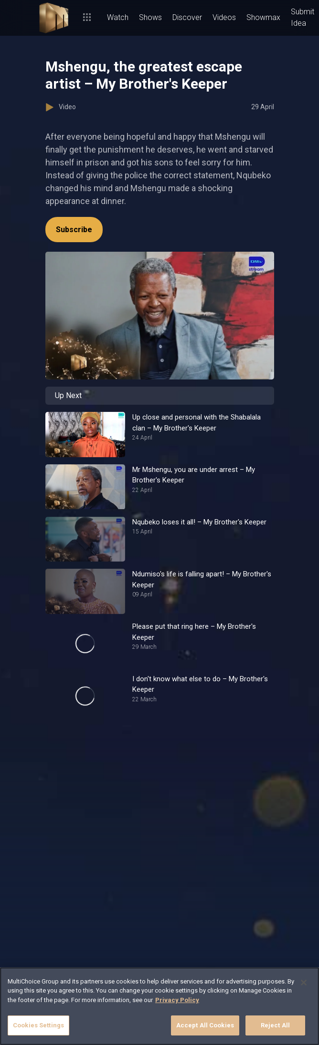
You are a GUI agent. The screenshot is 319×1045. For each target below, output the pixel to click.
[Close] (303, 982)
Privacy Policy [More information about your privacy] (177, 1000)
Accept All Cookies (205, 1025)
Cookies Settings (38, 1025)
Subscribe (74, 229)
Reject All (275, 1025)
